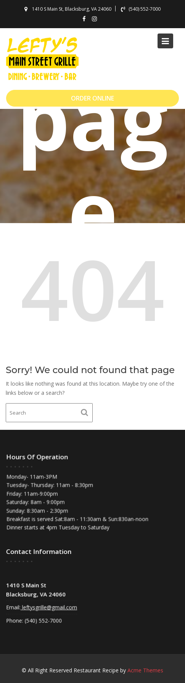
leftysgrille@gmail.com (49, 606)
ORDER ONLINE (92, 98)
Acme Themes (145, 670)
